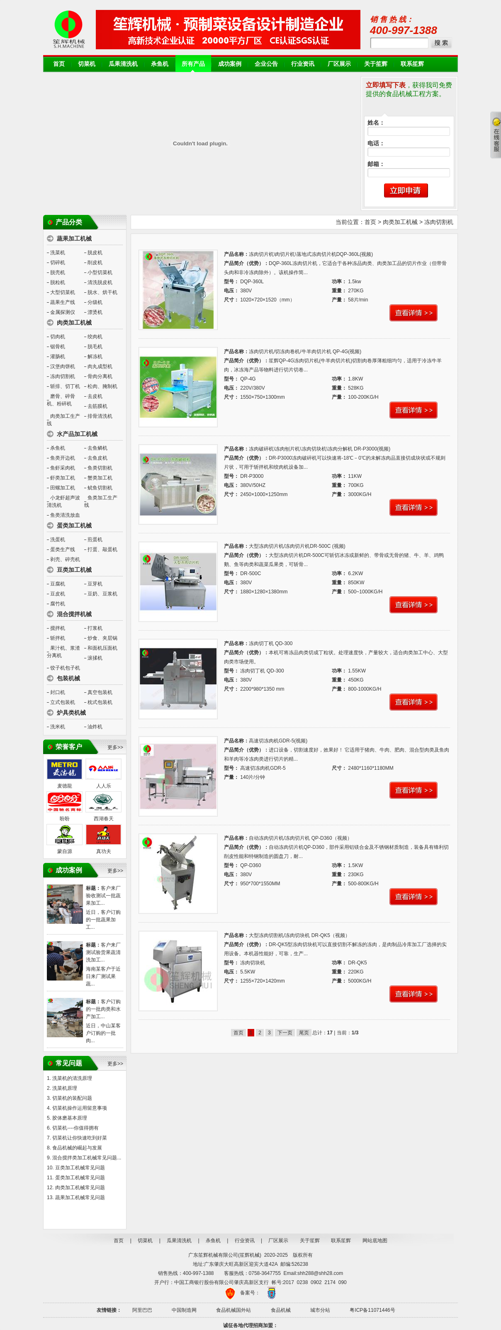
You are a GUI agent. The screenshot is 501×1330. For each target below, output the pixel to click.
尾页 (304, 1033)
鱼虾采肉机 (62, 468)
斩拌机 (57, 638)
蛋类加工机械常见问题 (80, 1178)
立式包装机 (62, 702)
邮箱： (376, 164)
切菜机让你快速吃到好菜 (79, 1138)
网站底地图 (374, 1240)
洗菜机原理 (64, 1088)
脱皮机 (95, 252)
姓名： (376, 123)
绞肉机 (95, 337)
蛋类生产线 (62, 549)
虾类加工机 (62, 478)
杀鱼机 (159, 64)
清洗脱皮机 (100, 282)
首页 (59, 64)
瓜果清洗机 (123, 64)
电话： (376, 143)
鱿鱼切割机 (100, 488)
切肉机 (57, 337)
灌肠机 (57, 356)
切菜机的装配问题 (72, 1098)
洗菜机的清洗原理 (72, 1078)
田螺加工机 (62, 488)
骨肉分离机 (100, 376)
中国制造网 (184, 1310)
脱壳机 (57, 272)
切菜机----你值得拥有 (75, 1128)
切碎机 (57, 262)
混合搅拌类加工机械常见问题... (86, 1158)
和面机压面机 (102, 648)
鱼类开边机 (62, 458)
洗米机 (57, 727)
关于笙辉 (375, 64)
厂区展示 (339, 64)
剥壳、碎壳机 (65, 559)
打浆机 (95, 628)
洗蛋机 (57, 539)
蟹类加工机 (100, 478)
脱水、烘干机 (102, 292)
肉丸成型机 (100, 366)
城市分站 (320, 1310)
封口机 (57, 692)
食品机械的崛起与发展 (77, 1148)
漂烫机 (95, 312)
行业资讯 (302, 64)
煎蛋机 (95, 539)
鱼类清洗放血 (65, 515)
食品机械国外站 (233, 1310)
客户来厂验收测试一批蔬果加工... (103, 895)
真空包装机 (100, 692)
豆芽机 (95, 584)
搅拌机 (57, 628)
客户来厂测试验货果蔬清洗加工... (103, 952)
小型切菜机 (100, 272)
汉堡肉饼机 (62, 366)
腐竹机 (57, 604)
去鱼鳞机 (97, 448)
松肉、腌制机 (102, 386)
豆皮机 (57, 594)
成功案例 (229, 64)
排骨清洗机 (100, 416)
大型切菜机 (62, 292)
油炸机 (95, 727)
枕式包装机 (100, 702)
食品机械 (281, 1310)
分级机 (95, 302)
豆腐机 (57, 584)
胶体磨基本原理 (69, 1118)
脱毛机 (95, 346)
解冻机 (95, 356)
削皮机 (95, 262)
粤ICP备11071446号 (372, 1310)
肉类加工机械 (400, 222)
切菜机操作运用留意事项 (79, 1108)
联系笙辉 (412, 64)
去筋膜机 (97, 406)
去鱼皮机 (97, 458)
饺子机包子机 (65, 668)
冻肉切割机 (62, 376)
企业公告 (266, 64)
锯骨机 (57, 346)
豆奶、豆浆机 (102, 594)
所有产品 (193, 64)
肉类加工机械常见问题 (80, 1187)
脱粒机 (57, 282)
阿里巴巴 (142, 1310)
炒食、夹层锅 (102, 638)
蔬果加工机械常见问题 (80, 1197)
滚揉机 (95, 658)
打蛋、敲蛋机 (102, 549)
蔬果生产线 (62, 302)
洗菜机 (57, 252)
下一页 (284, 1033)
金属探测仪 (62, 312)
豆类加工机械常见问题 (80, 1168)
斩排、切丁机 (65, 386)
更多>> (115, 747)
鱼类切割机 (100, 468)
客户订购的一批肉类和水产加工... (103, 1009)
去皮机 (95, 396)
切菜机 (86, 64)
